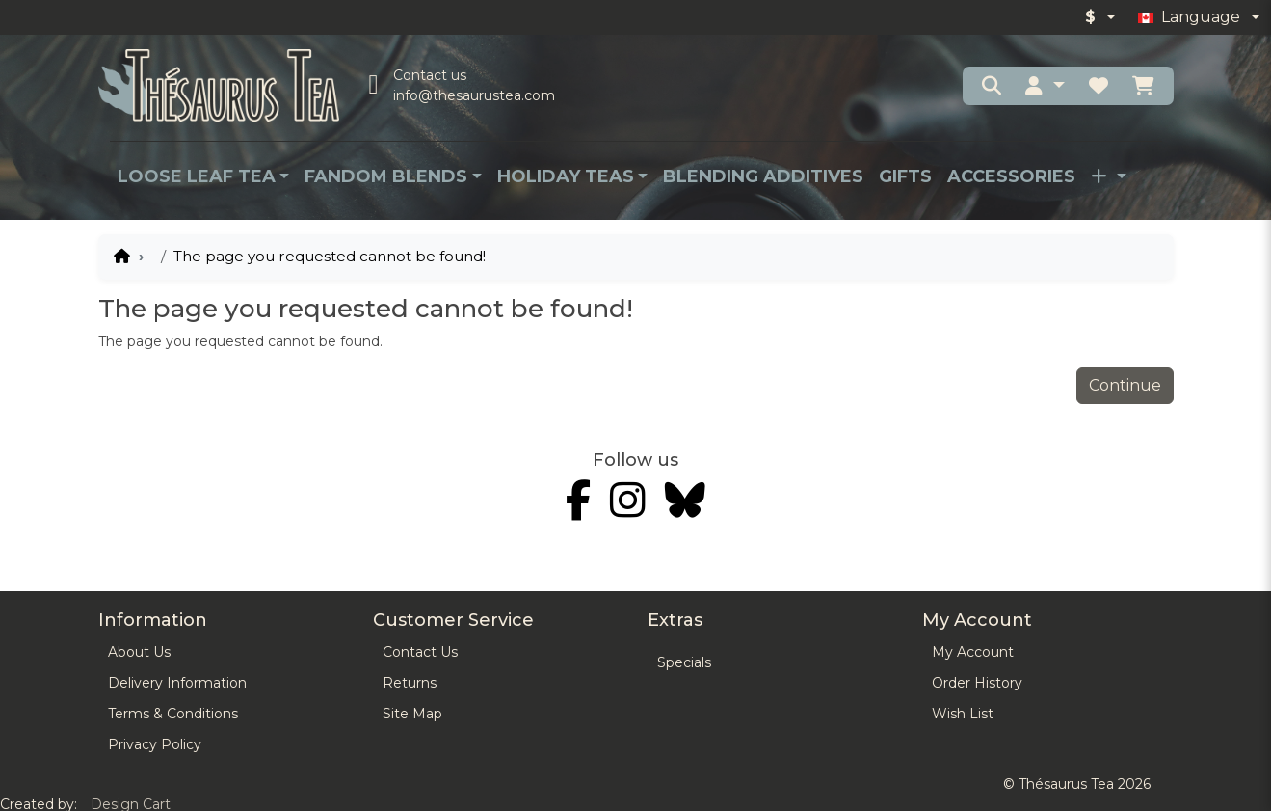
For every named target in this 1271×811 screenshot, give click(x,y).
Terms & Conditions (173, 713)
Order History (977, 682)
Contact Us (420, 652)
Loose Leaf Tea (197, 176)
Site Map (412, 713)
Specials (684, 662)
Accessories (1011, 176)
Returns (410, 682)
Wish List (962, 713)
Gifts (905, 176)
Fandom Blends (386, 176)
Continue (1125, 385)
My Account (973, 652)
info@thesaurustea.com (474, 95)
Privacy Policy (154, 744)
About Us (139, 652)
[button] (1044, 85)
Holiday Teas (565, 176)
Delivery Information (177, 682)
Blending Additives (763, 176)
